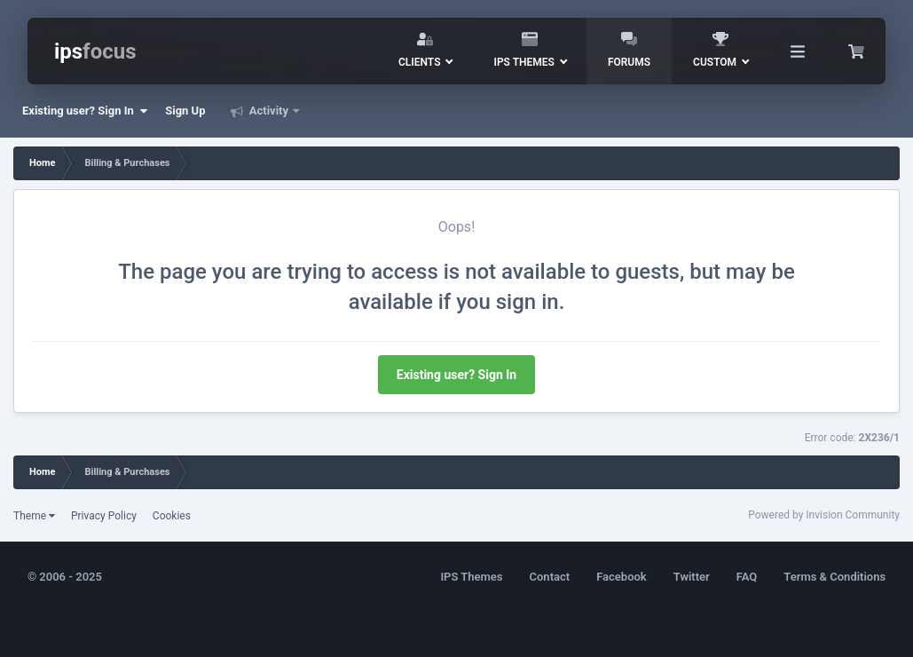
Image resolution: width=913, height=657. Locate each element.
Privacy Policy (104, 516)
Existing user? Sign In (84, 111)
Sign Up (185, 110)
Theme (34, 516)
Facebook (621, 576)
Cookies (172, 516)
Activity (269, 110)
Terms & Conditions (834, 576)
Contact (550, 576)
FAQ (747, 576)
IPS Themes (471, 576)
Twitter (691, 576)
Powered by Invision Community (824, 515)
